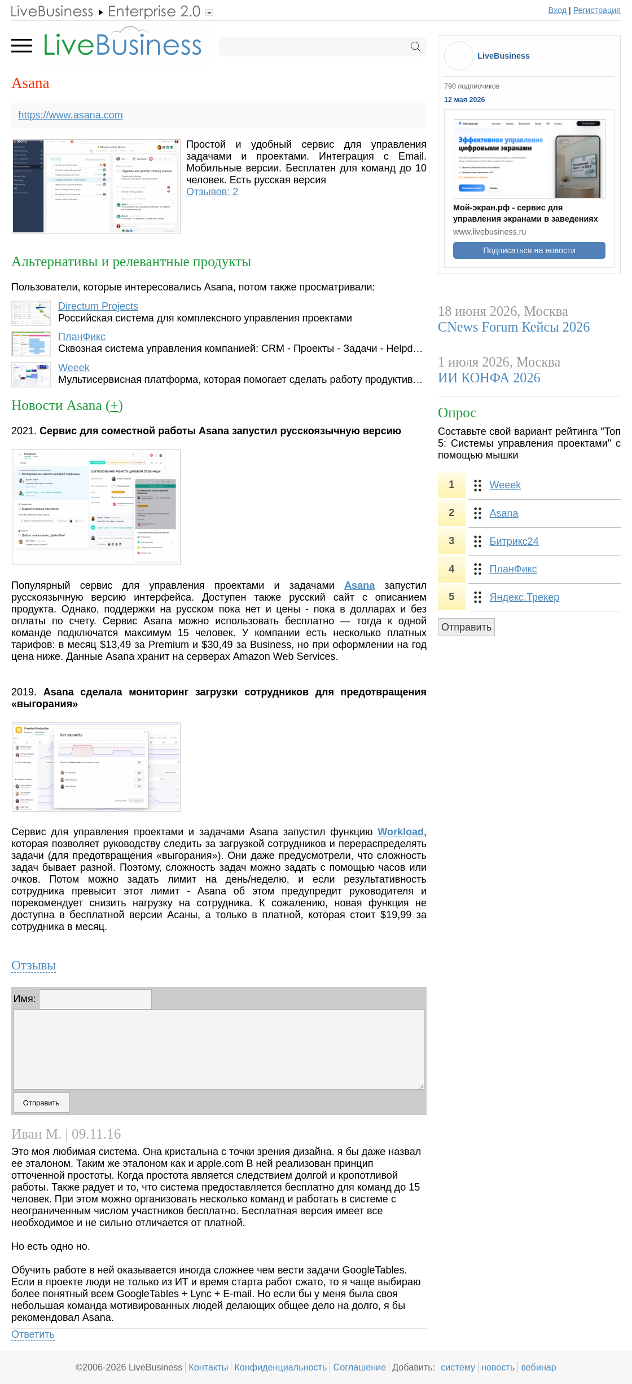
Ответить (33, 1334)
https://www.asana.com (71, 115)
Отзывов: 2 (212, 191)
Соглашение (359, 1367)
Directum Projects (98, 306)
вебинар (538, 1367)
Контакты (208, 1367)
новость (498, 1367)
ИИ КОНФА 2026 (489, 377)
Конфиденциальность (280, 1367)
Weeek (74, 367)
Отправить (466, 627)
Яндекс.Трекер (525, 597)
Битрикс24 (514, 541)
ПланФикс (82, 336)
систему (458, 1367)
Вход (557, 10)
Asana (504, 513)
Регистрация (597, 10)
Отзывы (33, 965)
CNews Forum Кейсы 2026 (514, 326)
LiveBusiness (503, 55)
